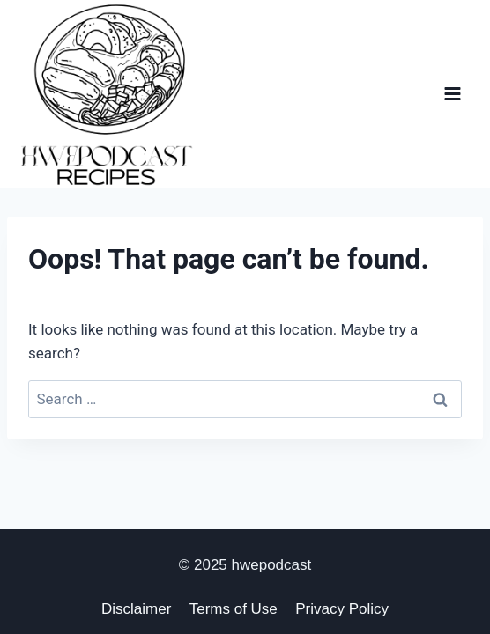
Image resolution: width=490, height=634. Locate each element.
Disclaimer (136, 609)
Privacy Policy (342, 609)
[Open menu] (452, 93)
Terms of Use (233, 609)
